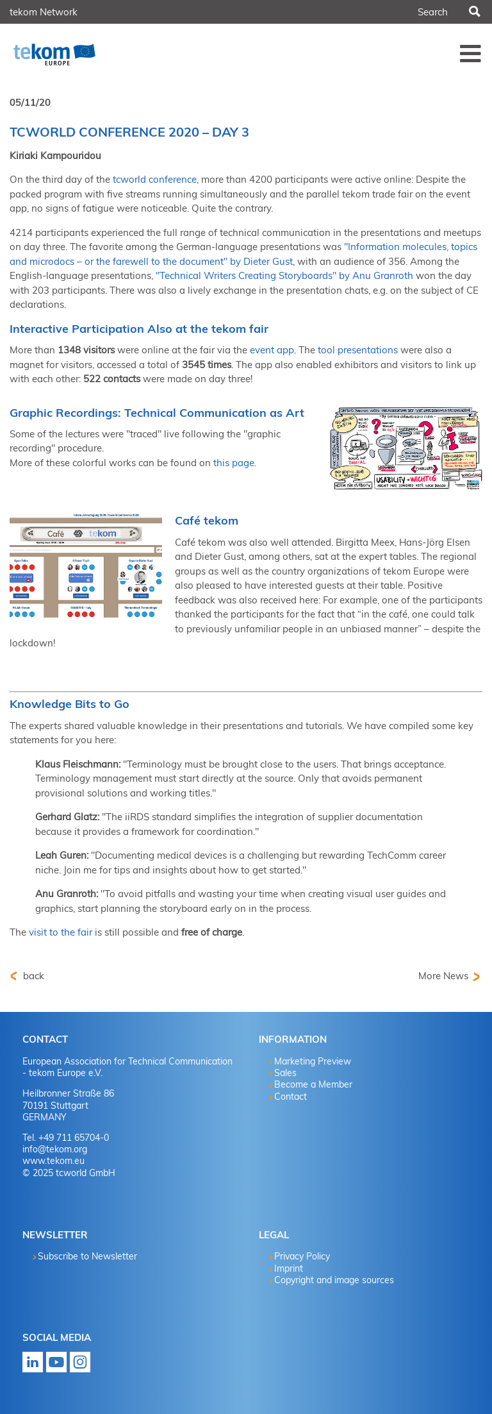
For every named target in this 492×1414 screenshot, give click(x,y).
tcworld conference (153, 179)
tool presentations (358, 350)
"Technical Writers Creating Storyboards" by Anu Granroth (284, 275)
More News (443, 976)
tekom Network (44, 12)
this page (233, 463)
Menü (471, 53)
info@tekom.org (54, 1149)
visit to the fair (60, 932)
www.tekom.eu (53, 1160)
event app (272, 350)
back (32, 976)
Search (473, 12)
